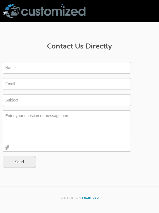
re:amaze (90, 197)
